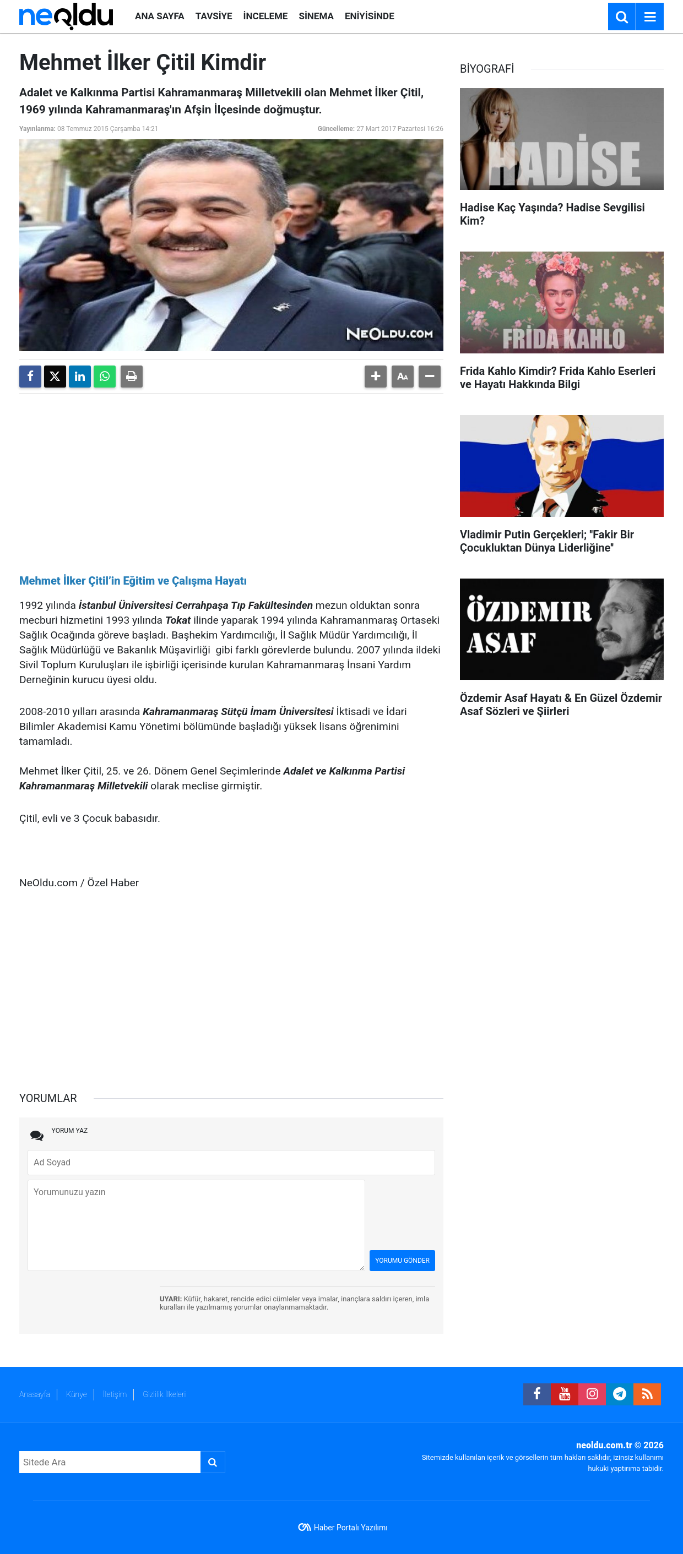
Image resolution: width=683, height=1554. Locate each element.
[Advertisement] (231, 479)
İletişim (115, 1394)
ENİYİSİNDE (369, 15)
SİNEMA (316, 15)
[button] (376, 377)
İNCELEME (265, 15)
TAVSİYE (214, 15)
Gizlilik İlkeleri (164, 1394)
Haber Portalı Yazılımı (351, 1527)
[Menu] (650, 17)
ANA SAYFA (160, 15)
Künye (76, 1394)
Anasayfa (34, 1394)
